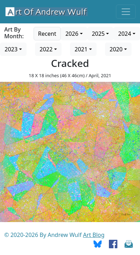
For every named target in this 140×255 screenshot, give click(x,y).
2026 (71, 34)
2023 (11, 49)
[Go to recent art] (47, 33)
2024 (124, 34)
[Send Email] (128, 243)
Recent (47, 34)
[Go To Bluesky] (97, 243)
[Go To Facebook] (113, 243)
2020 (116, 49)
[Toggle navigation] (126, 12)
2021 (81, 49)
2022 (46, 49)
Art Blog (94, 235)
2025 (98, 34)
